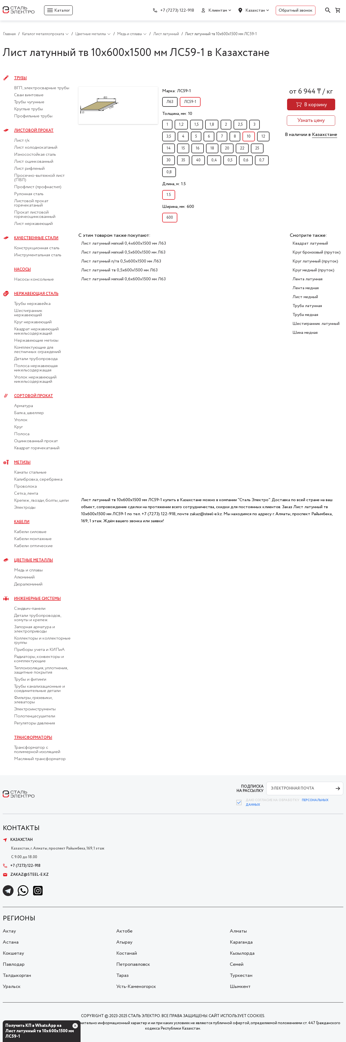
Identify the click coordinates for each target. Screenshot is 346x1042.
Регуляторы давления (34, 723)
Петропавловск (133, 964)
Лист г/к (22, 140)
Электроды (24, 507)
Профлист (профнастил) (37, 187)
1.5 (169, 195)
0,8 (169, 172)
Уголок (21, 420)
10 (249, 136)
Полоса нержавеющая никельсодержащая (36, 368)
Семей (237, 964)
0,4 (214, 160)
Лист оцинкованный (33, 161)
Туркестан (241, 975)
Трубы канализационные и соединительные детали (39, 688)
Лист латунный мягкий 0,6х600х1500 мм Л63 (123, 279)
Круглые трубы (28, 109)
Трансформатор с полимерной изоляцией (37, 749)
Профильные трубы (33, 116)
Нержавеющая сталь (36, 294)
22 (242, 148)
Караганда (241, 942)
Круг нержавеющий (33, 322)
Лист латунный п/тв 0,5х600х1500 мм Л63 (121, 261)
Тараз (122, 975)
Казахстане (324, 134)
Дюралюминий (28, 584)
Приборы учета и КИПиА (39, 650)
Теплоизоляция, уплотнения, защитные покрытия (41, 670)
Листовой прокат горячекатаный (31, 203)
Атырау (124, 942)
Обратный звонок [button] (295, 10)
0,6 (245, 160)
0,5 (230, 160)
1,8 (211, 124)
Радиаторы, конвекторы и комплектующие (39, 659)
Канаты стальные (30, 472)
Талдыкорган (17, 975)
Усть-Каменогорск (136, 986)
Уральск (12, 986)
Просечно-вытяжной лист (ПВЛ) (39, 178)
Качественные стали (36, 238)
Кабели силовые (30, 532)
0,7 (261, 160)
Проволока (25, 486)
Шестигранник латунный (316, 324)
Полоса (21, 434)
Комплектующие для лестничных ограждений (37, 349)
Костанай (126, 953)
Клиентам (217, 10)
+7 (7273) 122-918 (177, 10)
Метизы (22, 462)
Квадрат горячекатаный (36, 448)
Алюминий (24, 577)
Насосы (22, 269)
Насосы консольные (34, 279)
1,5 (196, 124)
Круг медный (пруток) (313, 270)
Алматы (238, 931)
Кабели (21, 522)
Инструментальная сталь (37, 255)
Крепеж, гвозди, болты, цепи (41, 500)
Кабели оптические (33, 546)
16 (197, 148)
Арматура (23, 406)
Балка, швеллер (29, 413)
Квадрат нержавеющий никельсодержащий (36, 331)
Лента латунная (307, 279)
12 (263, 136)
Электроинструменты (35, 709)
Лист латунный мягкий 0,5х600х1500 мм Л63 (123, 252)
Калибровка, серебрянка (38, 479)
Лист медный (305, 297)
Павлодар (14, 964)
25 (257, 148)
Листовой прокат (34, 130)
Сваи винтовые (29, 95)
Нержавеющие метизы (36, 340)
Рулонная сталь (29, 194)
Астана (11, 942)
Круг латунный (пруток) (315, 261)
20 (227, 148)
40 (198, 160)
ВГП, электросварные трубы (41, 88)
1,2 (181, 124)
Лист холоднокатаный (35, 147)
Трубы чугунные (29, 102)
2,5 (240, 124)
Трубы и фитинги (30, 679)
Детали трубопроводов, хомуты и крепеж (37, 618)
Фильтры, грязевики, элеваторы (33, 700)
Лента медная (305, 288)
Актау (9, 931)
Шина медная (305, 332)
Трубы (20, 78)
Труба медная (305, 315)
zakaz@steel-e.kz (26, 874)
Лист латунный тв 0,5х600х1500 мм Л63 (119, 270)
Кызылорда (242, 953)
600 (170, 217)
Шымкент (240, 986)
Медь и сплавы (28, 570)
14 (169, 148)
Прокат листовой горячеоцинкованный (34, 214)
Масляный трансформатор (40, 759)
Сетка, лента (26, 493)
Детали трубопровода (36, 359)
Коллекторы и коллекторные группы (42, 640)
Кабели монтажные (33, 539)
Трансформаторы (33, 737)
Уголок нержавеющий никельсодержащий (35, 379)
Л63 (170, 102)
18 (212, 148)
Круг (18, 427)
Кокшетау (13, 953)
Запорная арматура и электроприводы (34, 629)
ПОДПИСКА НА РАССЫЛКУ (250, 788)
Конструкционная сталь (36, 248)
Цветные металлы (33, 560)
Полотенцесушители (34, 716)
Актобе (124, 931)
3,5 (169, 136)
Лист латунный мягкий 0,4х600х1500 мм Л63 (123, 243)
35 (183, 160)
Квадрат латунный (310, 243)
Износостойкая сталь (35, 154)
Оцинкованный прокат (36, 441)
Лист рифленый (29, 169)
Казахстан (255, 10)
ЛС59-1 (190, 102)
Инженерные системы (37, 598)
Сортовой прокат (33, 396)
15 (183, 148)
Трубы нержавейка (32, 304)
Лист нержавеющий (33, 224)
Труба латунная (307, 306)
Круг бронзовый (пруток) (316, 252)
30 (169, 160)
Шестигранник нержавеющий (28, 313)
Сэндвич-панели (29, 609)
